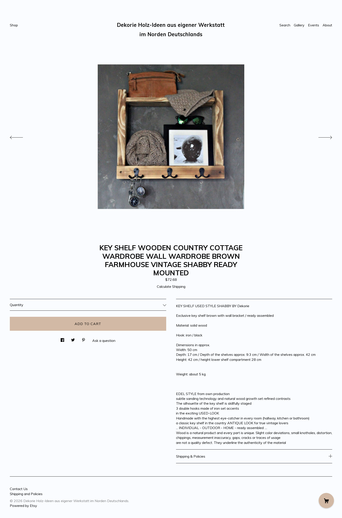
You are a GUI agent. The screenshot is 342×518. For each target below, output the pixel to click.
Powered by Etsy (23, 505)
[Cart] (326, 500)
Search (284, 25)
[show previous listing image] (21, 136)
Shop (14, 25)
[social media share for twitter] (73, 338)
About (327, 25)
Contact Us (19, 489)
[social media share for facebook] (62, 338)
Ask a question (103, 340)
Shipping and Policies (26, 494)
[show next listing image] (321, 136)
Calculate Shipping (171, 286)
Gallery (299, 25)
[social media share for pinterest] (83, 338)
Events (313, 25)
